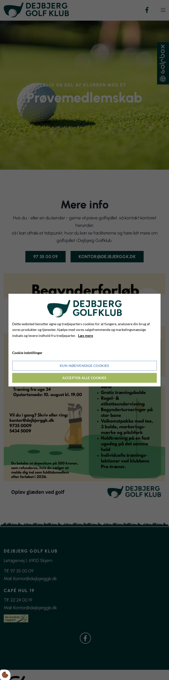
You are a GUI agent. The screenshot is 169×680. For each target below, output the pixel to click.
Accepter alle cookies (84, 378)
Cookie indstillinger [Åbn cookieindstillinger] (27, 353)
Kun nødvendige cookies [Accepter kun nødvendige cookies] (84, 365)
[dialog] (84, 340)
